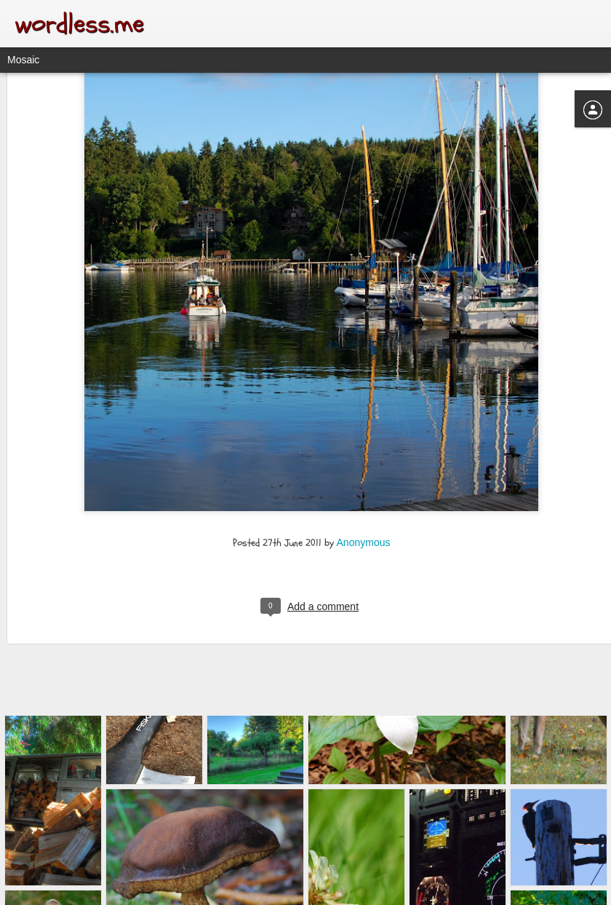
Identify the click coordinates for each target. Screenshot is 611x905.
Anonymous (364, 451)
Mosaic (23, 60)
